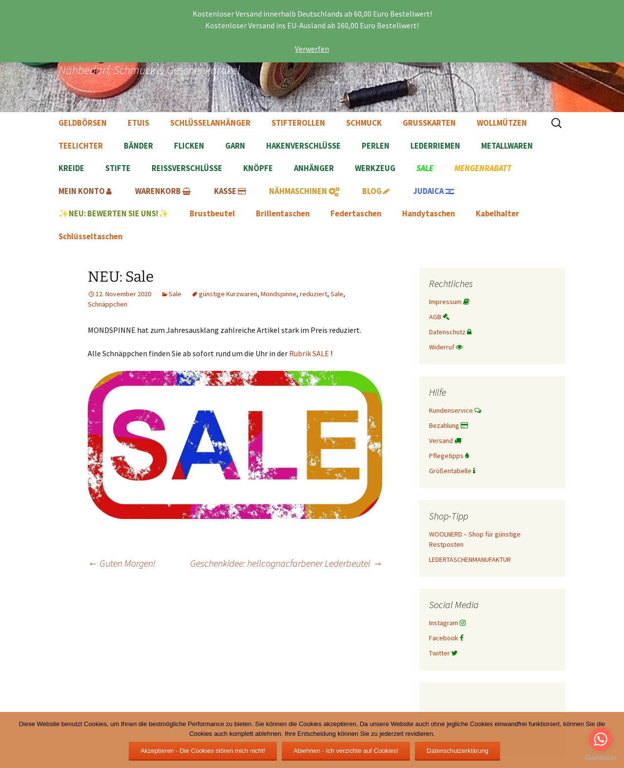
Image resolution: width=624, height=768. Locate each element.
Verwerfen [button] (312, 49)
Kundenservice (455, 410)
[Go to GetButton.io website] (600, 758)
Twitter (443, 653)
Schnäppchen (107, 304)
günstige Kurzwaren (228, 293)
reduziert (313, 293)
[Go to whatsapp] (600, 739)
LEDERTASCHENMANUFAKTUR (470, 559)
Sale (175, 293)
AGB (439, 316)
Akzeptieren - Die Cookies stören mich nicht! (202, 750)
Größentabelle (452, 470)
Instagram (447, 622)
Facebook (446, 638)
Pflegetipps (449, 455)
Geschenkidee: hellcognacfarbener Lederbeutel (286, 563)
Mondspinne (278, 293)
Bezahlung (448, 425)
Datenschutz (450, 331)
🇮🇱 (433, 191)
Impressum (449, 301)
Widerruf (446, 347)
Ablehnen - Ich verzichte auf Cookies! (345, 750)
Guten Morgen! (122, 563)
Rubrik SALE (309, 353)
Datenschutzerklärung (457, 750)
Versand (445, 440)
